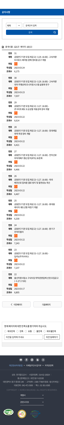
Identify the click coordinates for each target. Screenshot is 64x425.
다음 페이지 (46, 304)
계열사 (23, 395)
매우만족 (11, 331)
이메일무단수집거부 (33, 365)
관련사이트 (24, 402)
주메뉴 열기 (60, 4)
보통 (30, 331)
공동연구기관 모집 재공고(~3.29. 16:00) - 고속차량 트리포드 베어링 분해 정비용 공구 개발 (35, 58)
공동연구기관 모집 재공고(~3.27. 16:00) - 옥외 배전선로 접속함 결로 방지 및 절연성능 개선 (33, 181)
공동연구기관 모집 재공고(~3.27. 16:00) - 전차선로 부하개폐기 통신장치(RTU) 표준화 (35, 156)
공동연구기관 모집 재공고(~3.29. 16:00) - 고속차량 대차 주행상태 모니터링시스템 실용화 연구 (35, 83)
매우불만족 (51, 331)
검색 (30, 32)
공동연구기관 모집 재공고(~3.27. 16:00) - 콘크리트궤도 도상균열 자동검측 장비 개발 (31, 107)
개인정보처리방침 (15, 365)
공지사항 (6, 12)
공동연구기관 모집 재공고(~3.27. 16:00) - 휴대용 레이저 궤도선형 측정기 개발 (34, 206)
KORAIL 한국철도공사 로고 (13, 4)
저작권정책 (49, 365)
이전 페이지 (18, 304)
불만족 (39, 331)
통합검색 (55, 4)
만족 (21, 331)
